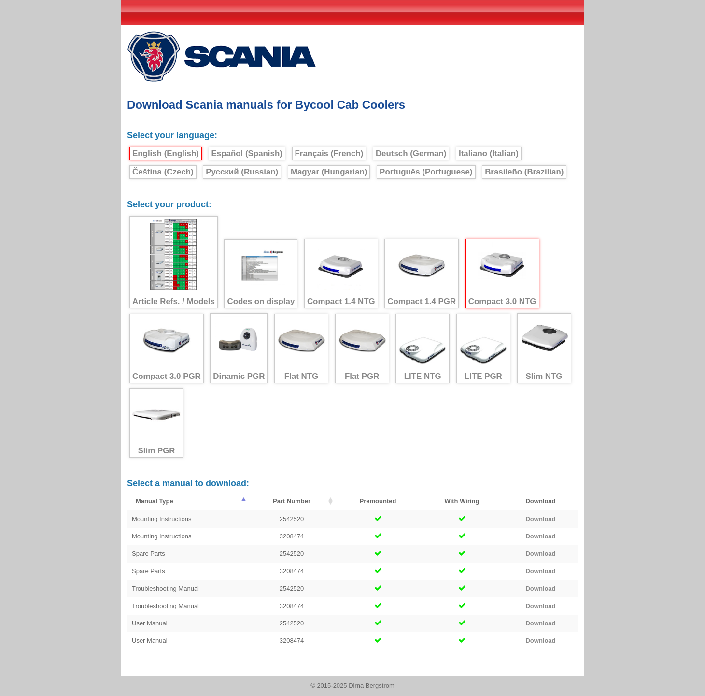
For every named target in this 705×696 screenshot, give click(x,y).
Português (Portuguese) (426, 171)
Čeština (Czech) (163, 171)
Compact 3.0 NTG (502, 274)
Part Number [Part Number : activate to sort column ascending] (291, 501)
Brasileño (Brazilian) (524, 171)
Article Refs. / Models (173, 262)
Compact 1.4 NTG (341, 273)
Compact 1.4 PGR (421, 274)
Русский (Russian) (242, 171)
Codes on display (261, 274)
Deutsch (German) (411, 153)
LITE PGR (483, 349)
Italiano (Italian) (489, 153)
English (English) (165, 153)
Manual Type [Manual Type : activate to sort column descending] (154, 501)
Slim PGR (156, 423)
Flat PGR (362, 349)
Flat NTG (301, 349)
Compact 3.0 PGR (166, 349)
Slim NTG (544, 348)
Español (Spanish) (247, 153)
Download (540, 518)
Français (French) (329, 153)
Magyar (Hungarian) (329, 171)
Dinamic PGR (239, 348)
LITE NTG (422, 349)
